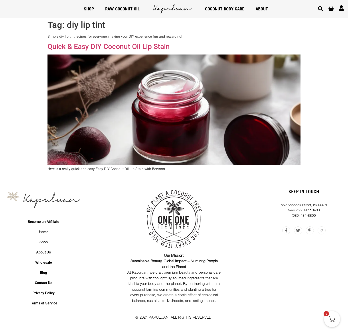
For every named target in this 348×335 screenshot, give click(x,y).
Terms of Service (43, 303)
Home (43, 232)
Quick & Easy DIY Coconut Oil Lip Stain (108, 46)
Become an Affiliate (43, 222)
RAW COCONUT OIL (122, 9)
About (262, 9)
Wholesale (43, 262)
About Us (43, 252)
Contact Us (43, 283)
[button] (320, 9)
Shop (89, 9)
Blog (43, 273)
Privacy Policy (43, 293)
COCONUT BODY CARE (224, 9)
